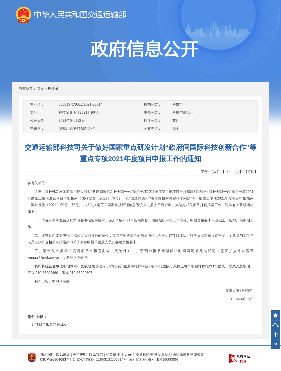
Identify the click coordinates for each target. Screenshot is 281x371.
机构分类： (152, 104)
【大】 (215, 172)
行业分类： (152, 120)
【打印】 (251, 172)
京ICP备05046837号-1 (57, 359)
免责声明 (80, 355)
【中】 (226, 172)
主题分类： (152, 112)
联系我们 (96, 355)
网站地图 (47, 355)
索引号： (37, 104)
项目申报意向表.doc (51, 324)
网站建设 (63, 355)
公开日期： (39, 120)
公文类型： (152, 128)
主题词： (37, 128)
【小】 (237, 172)
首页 (40, 88)
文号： (35, 112)
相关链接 (113, 355)
